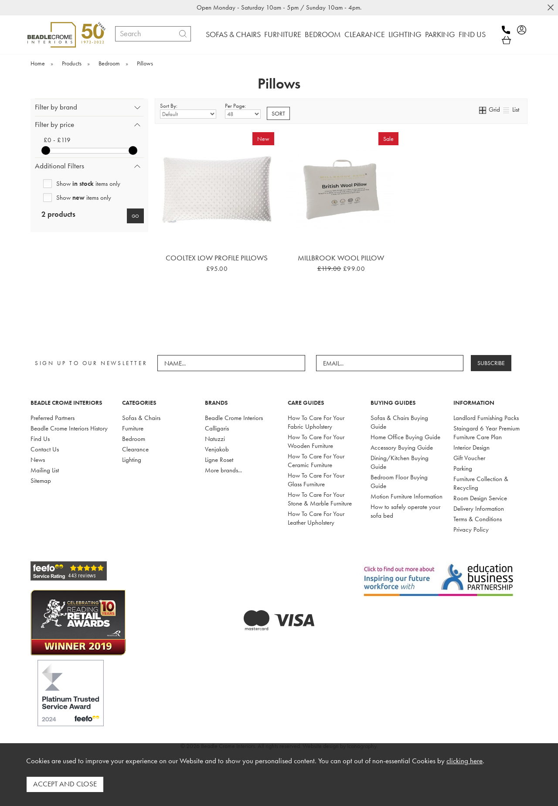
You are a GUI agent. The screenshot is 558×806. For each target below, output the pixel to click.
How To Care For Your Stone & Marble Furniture (320, 499)
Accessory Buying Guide (402, 447)
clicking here (464, 763)
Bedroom (133, 438)
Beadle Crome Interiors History (69, 428)
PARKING (440, 34)
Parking (462, 468)
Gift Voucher (469, 458)
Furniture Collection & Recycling (480, 483)
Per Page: (243, 110)
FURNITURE (282, 34)
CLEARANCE (364, 34)
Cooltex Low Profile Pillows (217, 258)
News (38, 459)
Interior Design (471, 447)
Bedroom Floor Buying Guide (399, 481)
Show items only (88, 183)
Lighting (131, 459)
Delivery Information (478, 508)
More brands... (223, 470)
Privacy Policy (471, 529)
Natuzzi (215, 438)
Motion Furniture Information (406, 496)
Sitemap (41, 480)
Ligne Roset (219, 459)
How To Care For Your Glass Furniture (316, 479)
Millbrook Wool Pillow (341, 258)
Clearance (135, 449)
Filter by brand (56, 107)
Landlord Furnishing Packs (486, 417)
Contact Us (45, 449)
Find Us (40, 438)
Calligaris (217, 428)
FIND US (472, 34)
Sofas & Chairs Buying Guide (399, 422)
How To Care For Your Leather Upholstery (316, 518)
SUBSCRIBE (493, 363)
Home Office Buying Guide (405, 437)
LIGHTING (405, 34)
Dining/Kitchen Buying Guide (400, 462)
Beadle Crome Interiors (234, 417)
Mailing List (45, 470)
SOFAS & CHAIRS (233, 34)
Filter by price (54, 124)
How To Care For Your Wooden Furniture (316, 441)
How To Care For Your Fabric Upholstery (316, 422)
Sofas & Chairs (141, 417)
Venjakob (217, 449)
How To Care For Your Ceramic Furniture (316, 460)
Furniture (132, 428)
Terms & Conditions (477, 519)
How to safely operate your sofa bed (405, 511)
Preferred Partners (53, 417)
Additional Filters (59, 166)
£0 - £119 (57, 140)
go (135, 216)
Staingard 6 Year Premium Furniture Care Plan (486, 432)
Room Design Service (480, 498)
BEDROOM (323, 34)
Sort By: (188, 110)
